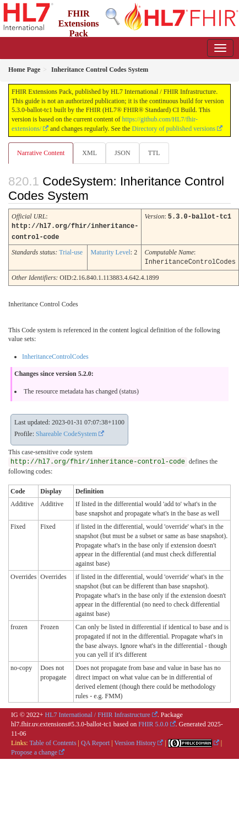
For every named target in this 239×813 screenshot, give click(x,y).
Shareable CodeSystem (66, 432)
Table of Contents (52, 741)
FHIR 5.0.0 (153, 722)
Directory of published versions (174, 128)
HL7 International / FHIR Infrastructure (97, 713)
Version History (135, 741)
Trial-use (71, 251)
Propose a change (34, 750)
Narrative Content (40, 153)
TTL (154, 153)
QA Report (95, 741)
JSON (123, 153)
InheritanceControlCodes (55, 355)
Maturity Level (110, 251)
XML (89, 153)
